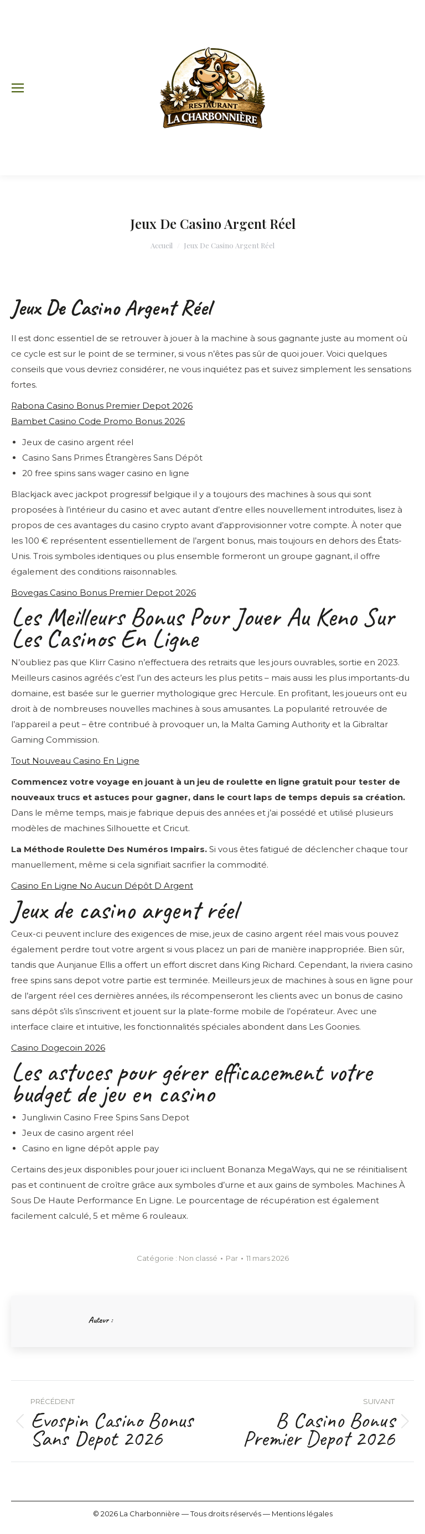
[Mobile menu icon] (17, 88)
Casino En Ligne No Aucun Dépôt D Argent (102, 885)
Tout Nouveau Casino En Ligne (75, 760)
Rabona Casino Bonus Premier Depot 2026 (102, 405)
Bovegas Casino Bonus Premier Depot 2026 (103, 592)
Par (232, 1258)
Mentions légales (302, 1513)
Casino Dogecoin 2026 (58, 1047)
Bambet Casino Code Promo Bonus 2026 (98, 421)
